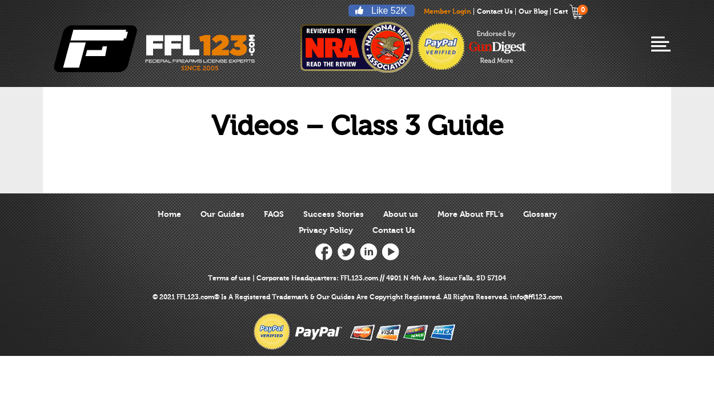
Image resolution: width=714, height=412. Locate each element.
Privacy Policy (326, 230)
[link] (474, 248)
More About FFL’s (471, 214)
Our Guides (222, 214)
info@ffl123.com (536, 297)
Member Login (447, 11)
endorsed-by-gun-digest (497, 47)
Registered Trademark (271, 297)
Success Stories (333, 214)
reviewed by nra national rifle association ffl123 (356, 47)
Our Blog (533, 11)
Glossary (540, 214)
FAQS (274, 214)
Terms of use (229, 278)
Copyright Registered (405, 297)
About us (400, 214)
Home (169, 214)
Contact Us (495, 11)
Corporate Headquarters (296, 278)
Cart (568, 11)
